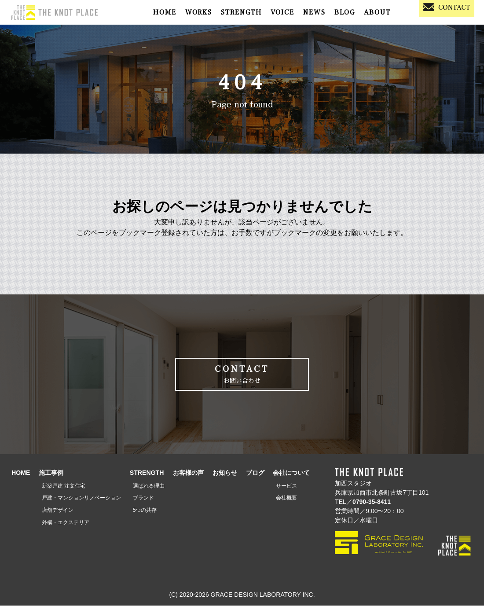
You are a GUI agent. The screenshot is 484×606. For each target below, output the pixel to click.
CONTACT (242, 375)
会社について (291, 472)
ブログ (255, 472)
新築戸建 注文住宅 (63, 486)
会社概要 (286, 498)
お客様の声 (188, 472)
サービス (286, 486)
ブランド (143, 498)
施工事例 (51, 472)
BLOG (344, 12)
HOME (164, 12)
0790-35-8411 (371, 502)
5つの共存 (145, 510)
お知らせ (225, 472)
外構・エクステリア (65, 522)
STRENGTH (241, 12)
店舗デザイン (57, 510)
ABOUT (377, 12)
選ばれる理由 (149, 486)
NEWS (314, 12)
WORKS (198, 12)
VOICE (282, 12)
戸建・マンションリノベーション (81, 498)
